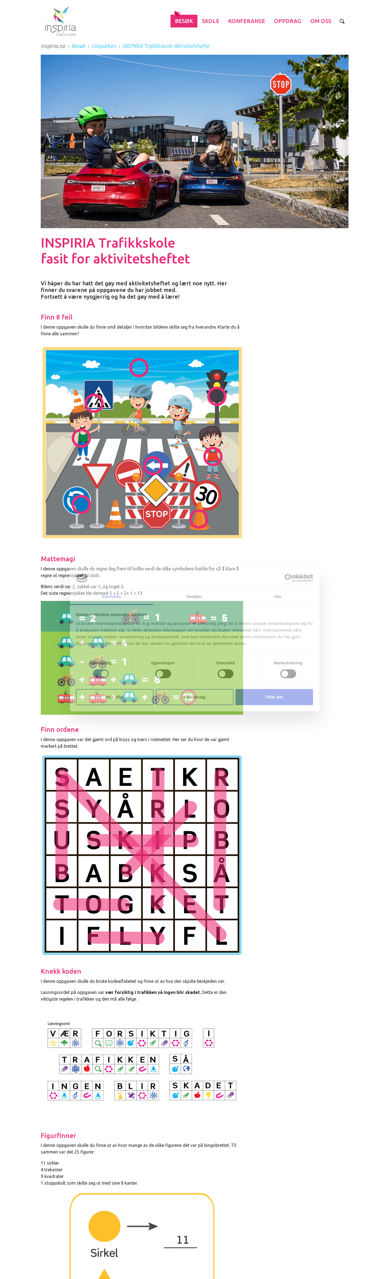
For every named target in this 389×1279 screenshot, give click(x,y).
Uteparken (103, 46)
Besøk (184, 21)
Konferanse (246, 21)
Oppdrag (287, 21)
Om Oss (320, 21)
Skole (210, 21)
